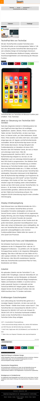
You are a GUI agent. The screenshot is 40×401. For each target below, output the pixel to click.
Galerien (10, 23)
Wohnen (26, 397)
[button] (4, 63)
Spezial (34, 397)
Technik (18, 397)
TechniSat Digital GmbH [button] (7, 341)
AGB (26, 391)
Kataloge (29, 23)
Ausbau (14, 397)
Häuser (5, 397)
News (30, 397)
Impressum (15, 391)
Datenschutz (21, 391)
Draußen (22, 397)
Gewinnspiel (20, 398)
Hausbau (10, 397)
